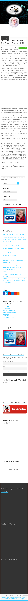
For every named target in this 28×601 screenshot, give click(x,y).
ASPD (7, 148)
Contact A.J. (5, 597)
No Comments (6, 168)
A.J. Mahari (6, 162)
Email (4, 366)
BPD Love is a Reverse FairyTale (11, 265)
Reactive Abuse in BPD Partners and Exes (13, 234)
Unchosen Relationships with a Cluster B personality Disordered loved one (13, 157)
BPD (20, 165)
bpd (12, 148)
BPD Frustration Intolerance (10, 272)
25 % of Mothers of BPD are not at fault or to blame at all (13, 144)
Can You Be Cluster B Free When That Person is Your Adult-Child (13, 150)
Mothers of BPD (9, 166)
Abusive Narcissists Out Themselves (13, 174)
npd (7, 157)
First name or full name (8, 361)
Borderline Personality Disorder (10, 165)
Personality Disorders (19, 166)
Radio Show (12, 598)
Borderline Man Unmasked (10, 255)
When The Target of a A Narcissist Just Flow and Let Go (13, 178)
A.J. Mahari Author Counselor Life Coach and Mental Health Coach (12, 147)
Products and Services (13, 597)
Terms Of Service (20, 598)
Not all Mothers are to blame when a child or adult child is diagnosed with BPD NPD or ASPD (13, 155)
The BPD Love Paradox (8, 285)
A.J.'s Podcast (22, 597)
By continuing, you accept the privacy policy (15, 371)
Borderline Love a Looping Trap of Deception (14, 248)
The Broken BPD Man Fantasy (10, 258)
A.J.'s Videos (6, 598)
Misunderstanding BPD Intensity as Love (13, 237)
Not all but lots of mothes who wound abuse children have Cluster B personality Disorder (13, 152)
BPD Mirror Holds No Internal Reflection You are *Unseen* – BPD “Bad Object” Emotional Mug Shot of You (14, 280)
